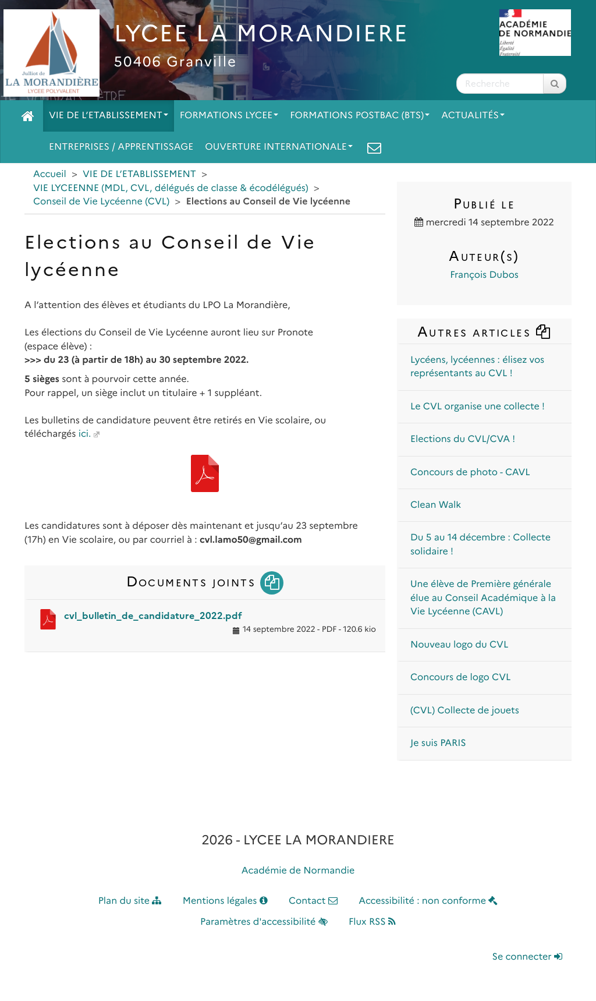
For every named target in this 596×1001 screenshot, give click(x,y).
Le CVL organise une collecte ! (477, 406)
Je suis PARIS (438, 743)
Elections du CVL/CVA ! (462, 439)
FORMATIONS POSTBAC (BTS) (360, 115)
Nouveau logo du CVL (459, 644)
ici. (85, 434)
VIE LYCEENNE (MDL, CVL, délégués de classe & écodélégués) (170, 188)
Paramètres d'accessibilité (264, 922)
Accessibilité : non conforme (428, 901)
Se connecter (527, 957)
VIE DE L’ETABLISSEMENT (108, 115)
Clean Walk (435, 505)
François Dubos (484, 275)
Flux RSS (372, 922)
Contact (313, 901)
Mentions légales (225, 901)
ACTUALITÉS (473, 115)
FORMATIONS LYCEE (229, 115)
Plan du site (130, 901)
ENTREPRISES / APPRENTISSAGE (121, 147)
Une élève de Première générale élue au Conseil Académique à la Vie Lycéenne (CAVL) (483, 598)
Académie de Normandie (298, 870)
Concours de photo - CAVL (470, 472)
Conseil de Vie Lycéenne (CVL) (101, 201)
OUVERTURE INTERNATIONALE (279, 147)
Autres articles (484, 331)
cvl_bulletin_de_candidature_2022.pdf (153, 615)
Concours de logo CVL (460, 677)
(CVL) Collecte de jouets (464, 710)
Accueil (49, 174)
